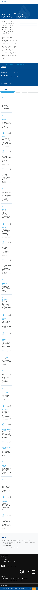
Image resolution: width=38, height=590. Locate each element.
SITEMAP (19, 586)
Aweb (22, 586)
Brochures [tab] (18, 91)
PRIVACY (10, 586)
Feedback (26, 578)
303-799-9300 (6, 559)
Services (7, 578)
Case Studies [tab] (24, 91)
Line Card (18, 578)
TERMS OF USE (14, 586)
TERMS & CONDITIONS (4, 586)
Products (3, 578)
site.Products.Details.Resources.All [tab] (7, 91)
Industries (13, 578)
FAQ (22, 578)
